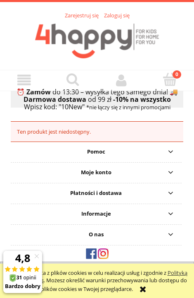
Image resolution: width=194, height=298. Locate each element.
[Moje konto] (121, 80)
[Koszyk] (170, 79)
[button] (24, 80)
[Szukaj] (73, 79)
